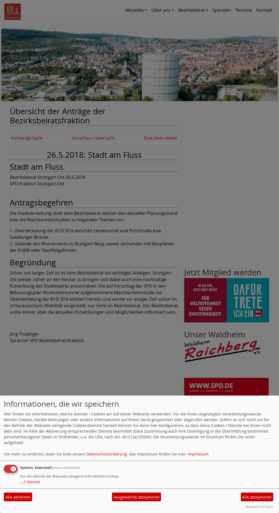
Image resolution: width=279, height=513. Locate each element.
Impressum (198, 454)
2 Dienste (30, 481)
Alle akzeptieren (257, 497)
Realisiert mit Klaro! (259, 507)
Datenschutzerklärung (106, 454)
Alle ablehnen (18, 497)
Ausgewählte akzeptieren (137, 497)
